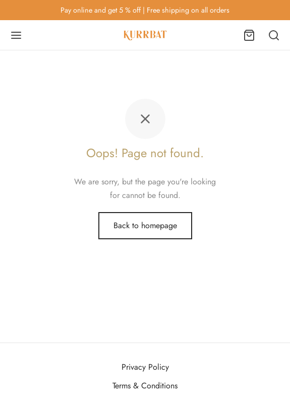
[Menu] (16, 35)
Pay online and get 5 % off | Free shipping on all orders (145, 10)
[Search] (274, 35)
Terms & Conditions (145, 385)
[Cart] (249, 35)
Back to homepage (145, 225)
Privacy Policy (145, 367)
